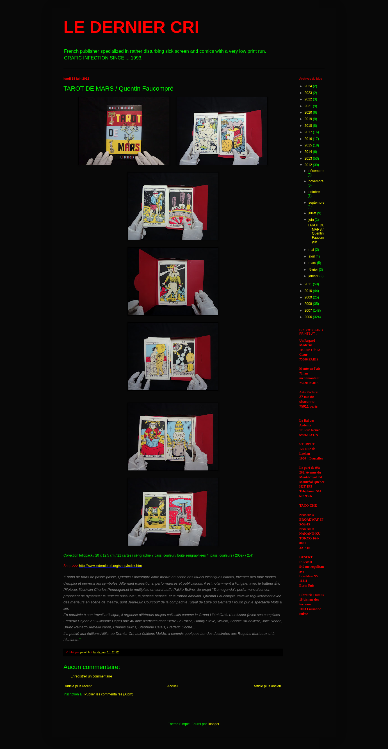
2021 (309, 106)
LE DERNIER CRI (131, 27)
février (314, 270)
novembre (316, 181)
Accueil (172, 686)
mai (312, 250)
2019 (309, 119)
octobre (314, 192)
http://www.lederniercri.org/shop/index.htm (110, 566)
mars (313, 263)
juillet (313, 213)
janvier (314, 276)
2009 (309, 297)
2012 (309, 165)
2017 (309, 132)
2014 (309, 152)
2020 (309, 112)
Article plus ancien (267, 686)
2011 (309, 284)
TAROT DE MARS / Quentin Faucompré (316, 233)
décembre (316, 171)
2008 (309, 304)
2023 (309, 93)
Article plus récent (78, 686)
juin (312, 220)
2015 (309, 145)
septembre (317, 203)
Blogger (213, 724)
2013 (309, 158)
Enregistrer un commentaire (91, 676)
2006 (309, 317)
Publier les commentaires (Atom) (109, 694)
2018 (309, 126)
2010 (309, 291)
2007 (309, 311)
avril (312, 256)
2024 (309, 86)
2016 (309, 139)
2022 (309, 99)
